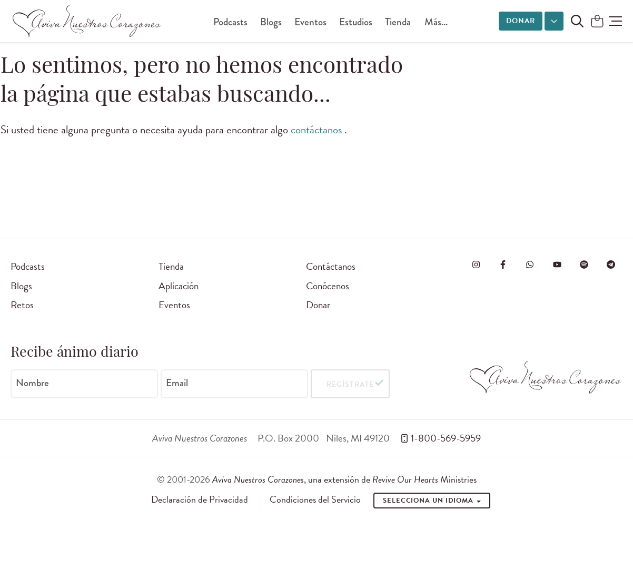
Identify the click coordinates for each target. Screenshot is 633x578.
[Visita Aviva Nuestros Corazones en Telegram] (610, 264)
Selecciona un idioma (432, 500)
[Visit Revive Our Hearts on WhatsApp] (529, 264)
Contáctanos (330, 266)
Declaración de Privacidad (199, 499)
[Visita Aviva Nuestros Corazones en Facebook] (503, 264)
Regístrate (350, 384)
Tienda (398, 22)
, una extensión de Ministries (344, 479)
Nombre (32, 383)
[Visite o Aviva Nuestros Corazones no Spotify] (584, 264)
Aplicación (179, 285)
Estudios (355, 22)
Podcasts (230, 22)
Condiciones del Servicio (315, 499)
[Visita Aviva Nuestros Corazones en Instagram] (476, 264)
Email (177, 383)
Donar (520, 20)
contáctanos (317, 129)
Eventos (310, 22)
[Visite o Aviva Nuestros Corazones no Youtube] (557, 264)
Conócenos (327, 285)
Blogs (271, 22)
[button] (615, 21)
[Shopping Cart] (597, 22)
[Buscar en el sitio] (577, 21)
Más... (436, 22)
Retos (22, 304)
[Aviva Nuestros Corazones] (87, 21)
